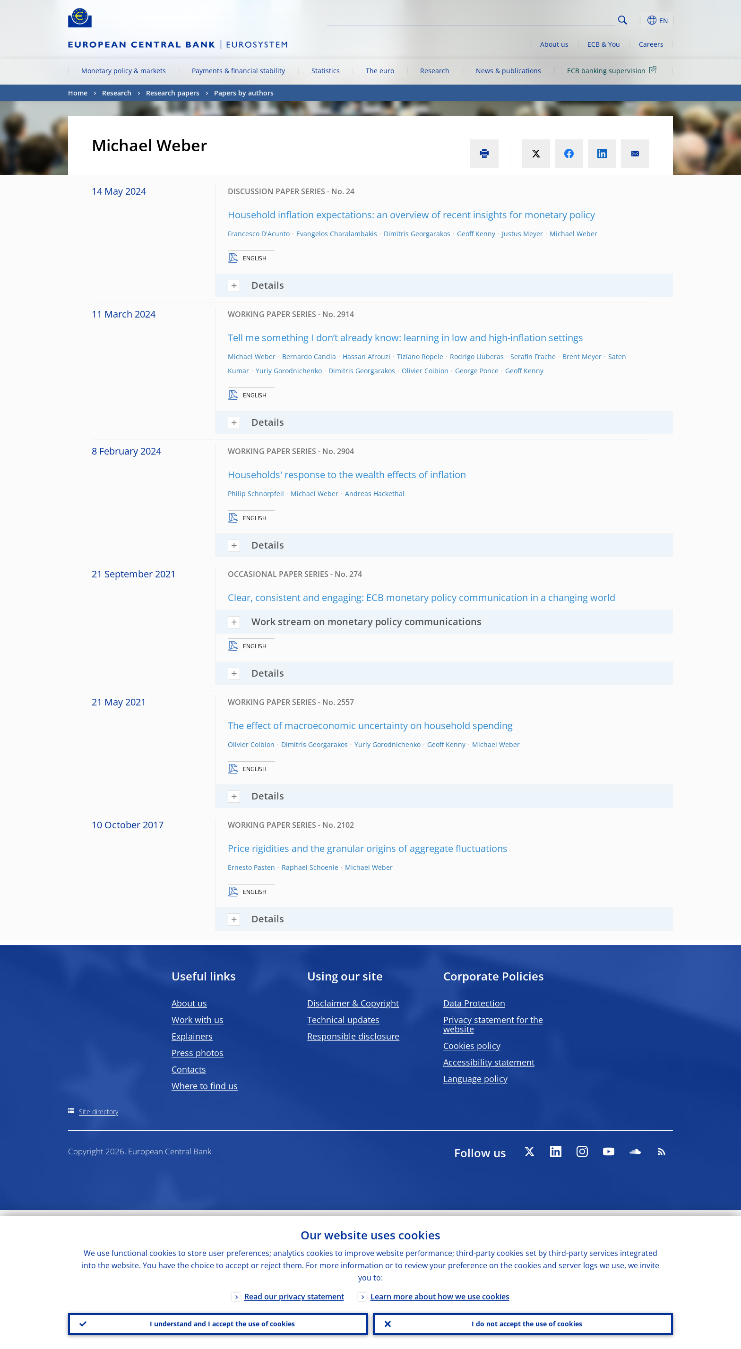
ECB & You (603, 44)
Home (77, 92)
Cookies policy (471, 1045)
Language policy (475, 1078)
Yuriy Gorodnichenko (289, 370)
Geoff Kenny (476, 233)
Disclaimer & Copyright (353, 1003)
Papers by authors (244, 92)
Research (434, 70)
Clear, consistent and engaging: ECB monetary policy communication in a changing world (421, 597)
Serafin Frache (533, 356)
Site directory (98, 1111)
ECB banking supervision (613, 70)
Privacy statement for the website (493, 1024)
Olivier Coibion (425, 370)
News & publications (508, 70)
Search (622, 20)
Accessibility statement (488, 1062)
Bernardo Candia (309, 356)
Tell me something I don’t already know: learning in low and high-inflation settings (405, 337)
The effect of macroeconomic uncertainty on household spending (370, 725)
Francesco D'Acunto (259, 233)
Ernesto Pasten (251, 867)
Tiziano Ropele (420, 356)
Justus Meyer (522, 233)
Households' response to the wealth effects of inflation (347, 474)
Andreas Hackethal (375, 493)
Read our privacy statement (294, 1291)
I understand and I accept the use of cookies (218, 1321)
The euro (380, 70)
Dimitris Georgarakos (417, 233)
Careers (651, 44)
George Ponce (477, 370)
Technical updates (343, 1019)
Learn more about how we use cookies (439, 1291)
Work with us (198, 1019)
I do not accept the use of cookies (523, 1321)
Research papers (172, 92)
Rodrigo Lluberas (477, 356)
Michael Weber (573, 233)
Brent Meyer (582, 356)
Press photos (198, 1052)
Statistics (325, 70)
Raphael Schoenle (310, 867)
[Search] (567, 19)
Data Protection (474, 1003)
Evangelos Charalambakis (336, 233)
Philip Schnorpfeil (256, 493)
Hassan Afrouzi (366, 356)
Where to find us (205, 1085)
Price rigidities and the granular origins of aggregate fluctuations (368, 848)
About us (554, 44)
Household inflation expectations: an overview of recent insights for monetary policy (411, 214)
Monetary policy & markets (123, 70)
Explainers (192, 1036)
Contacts (189, 1069)
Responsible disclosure (353, 1036)
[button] (640, 20)
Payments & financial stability (238, 70)
